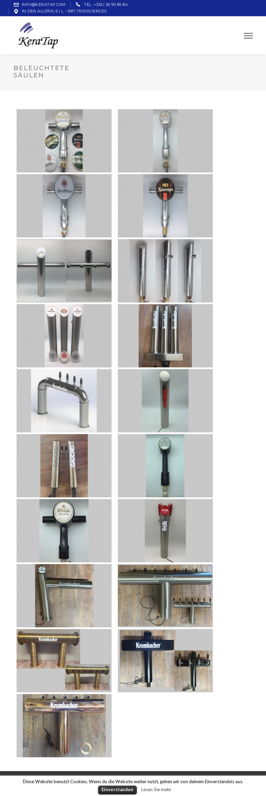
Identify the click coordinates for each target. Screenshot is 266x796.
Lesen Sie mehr (156, 789)
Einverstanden (117, 789)
